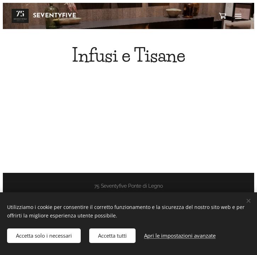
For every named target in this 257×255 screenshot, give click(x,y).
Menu (238, 16)
